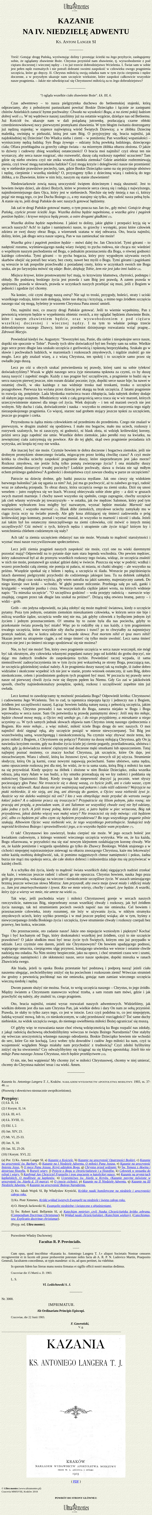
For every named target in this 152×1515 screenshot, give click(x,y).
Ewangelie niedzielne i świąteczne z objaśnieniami (79, 1205)
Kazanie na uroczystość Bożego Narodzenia (58, 1185)
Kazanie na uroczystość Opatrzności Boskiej (107, 1160)
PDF (76, 1481)
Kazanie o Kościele (61, 1160)
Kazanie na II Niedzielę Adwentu (105, 1181)
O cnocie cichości (66, 1181)
